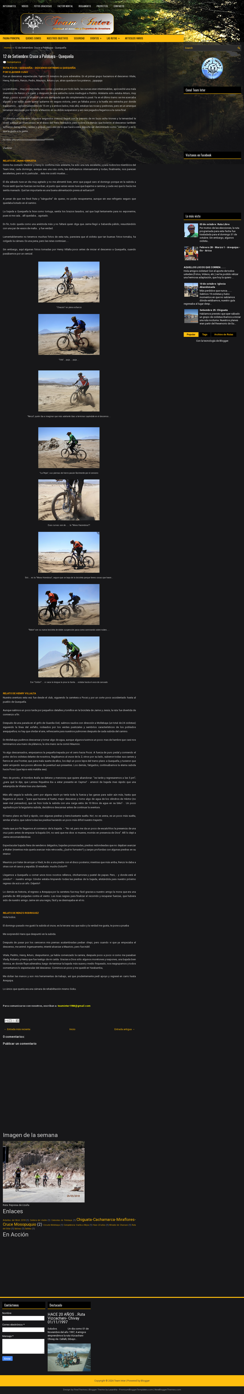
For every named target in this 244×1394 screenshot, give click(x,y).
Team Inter (120, 1380)
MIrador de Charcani (118, 1225)
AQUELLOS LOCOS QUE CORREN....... (205, 267)
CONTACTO (119, 6)
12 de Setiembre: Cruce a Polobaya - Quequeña (38, 56)
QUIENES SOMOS (33, 38)
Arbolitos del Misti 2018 (14, 1220)
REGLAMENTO (85, 6)
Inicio (72, 1029)
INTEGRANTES (9, 6)
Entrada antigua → (124, 1029)
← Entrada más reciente (17, 1029)
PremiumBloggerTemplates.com (136, 1389)
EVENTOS (97, 37)
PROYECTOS (102, 6)
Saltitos (28, 1228)
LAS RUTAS (114, 37)
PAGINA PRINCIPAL (11, 38)
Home (7, 47)
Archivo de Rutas (223, 334)
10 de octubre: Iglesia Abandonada (213, 285)
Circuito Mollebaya (51, 1225)
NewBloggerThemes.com (168, 1389)
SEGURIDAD (79, 38)
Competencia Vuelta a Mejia (76, 1225)
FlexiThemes (80, 1389)
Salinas (18, 1228)
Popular (191, 334)
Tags (204, 334)
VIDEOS (25, 6)
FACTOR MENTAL (65, 6)
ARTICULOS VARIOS (134, 38)
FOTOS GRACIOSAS (43, 6)
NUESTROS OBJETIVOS (57, 38)
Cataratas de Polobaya (61, 1220)
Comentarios (14, 62)
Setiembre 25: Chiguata (214, 310)
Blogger (224, 340)
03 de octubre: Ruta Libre (215, 224)
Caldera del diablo (38, 1220)
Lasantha (112, 1389)
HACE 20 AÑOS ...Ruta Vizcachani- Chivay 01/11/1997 (66, 1318)
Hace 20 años (99, 1225)
